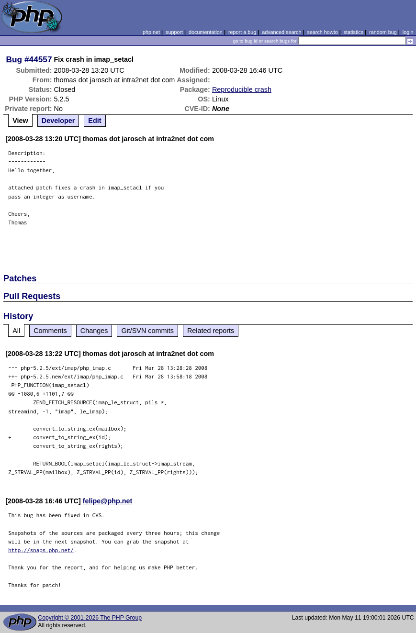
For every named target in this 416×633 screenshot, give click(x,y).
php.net (151, 32)
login (408, 32)
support (174, 32)
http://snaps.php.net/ (41, 550)
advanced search (281, 32)
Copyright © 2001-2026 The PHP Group (90, 617)
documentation (206, 32)
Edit (94, 120)
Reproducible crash (241, 89)
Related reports (210, 330)
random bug (383, 32)
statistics (353, 32)
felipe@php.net (108, 501)
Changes (94, 330)
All (16, 330)
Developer (58, 120)
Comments (50, 330)
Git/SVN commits (147, 330)
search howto (322, 32)
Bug (14, 59)
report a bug (242, 32)
